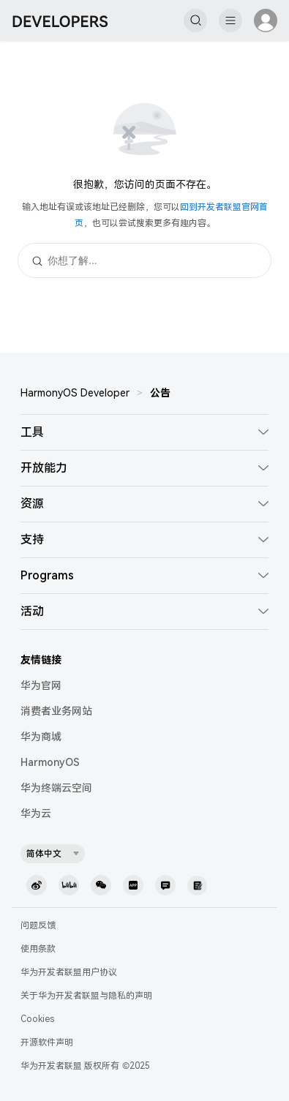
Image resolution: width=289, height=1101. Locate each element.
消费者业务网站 (56, 711)
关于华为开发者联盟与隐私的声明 (86, 996)
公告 (160, 393)
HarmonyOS (50, 762)
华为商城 (40, 737)
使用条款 (38, 949)
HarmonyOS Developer (75, 393)
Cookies (37, 1019)
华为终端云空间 (56, 788)
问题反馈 (38, 925)
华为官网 (40, 685)
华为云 (35, 813)
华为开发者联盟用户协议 (68, 972)
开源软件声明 (46, 1042)
